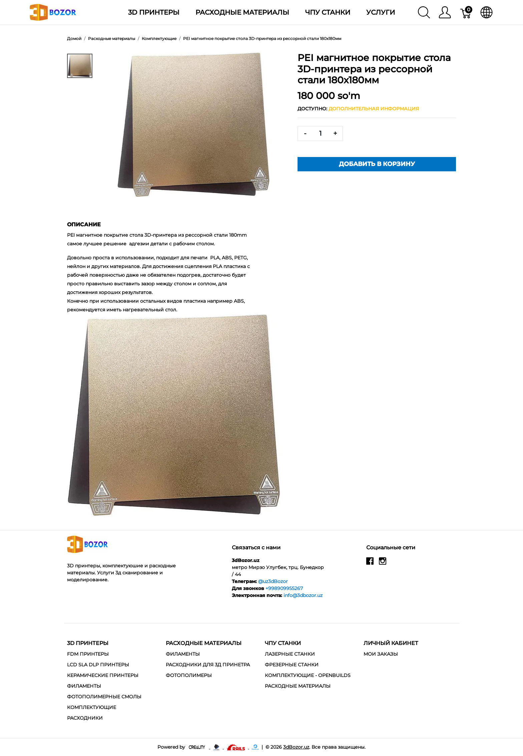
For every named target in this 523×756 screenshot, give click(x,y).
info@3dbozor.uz (303, 595)
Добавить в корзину (377, 164)
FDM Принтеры (88, 654)
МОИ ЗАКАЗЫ (381, 654)
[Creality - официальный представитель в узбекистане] (197, 747)
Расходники (85, 718)
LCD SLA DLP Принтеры (98, 665)
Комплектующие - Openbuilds (308, 675)
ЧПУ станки (327, 12)
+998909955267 (284, 588)
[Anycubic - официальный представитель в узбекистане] (217, 747)
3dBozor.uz (296, 747)
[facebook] (370, 563)
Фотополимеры (189, 675)
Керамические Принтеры (102, 675)
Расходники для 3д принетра (208, 665)
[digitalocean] (255, 747)
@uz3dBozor (273, 581)
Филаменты (84, 686)
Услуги (380, 12)
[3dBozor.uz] (53, 12)
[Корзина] (466, 12)
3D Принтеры (153, 12)
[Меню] (445, 12)
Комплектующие (91, 707)
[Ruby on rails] (236, 747)
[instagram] (382, 563)
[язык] (486, 12)
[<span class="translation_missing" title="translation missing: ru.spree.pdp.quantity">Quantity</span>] (320, 133)
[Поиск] (424, 12)
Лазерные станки (290, 654)
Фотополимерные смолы (104, 697)
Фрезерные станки (292, 665)
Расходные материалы (242, 12)
